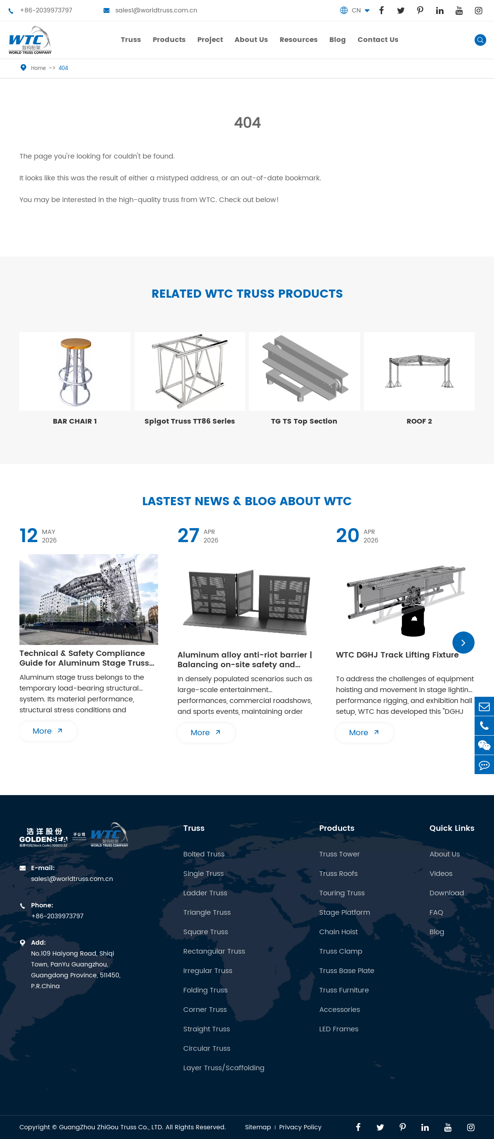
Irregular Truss (207, 971)
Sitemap (258, 1127)
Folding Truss (205, 990)
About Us (445, 854)
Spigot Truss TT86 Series (189, 421)
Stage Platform (344, 913)
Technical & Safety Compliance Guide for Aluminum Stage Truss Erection (84, 658)
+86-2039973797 (40, 10)
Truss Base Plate (346, 971)
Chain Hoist (338, 932)
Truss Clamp (340, 951)
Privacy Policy (300, 1127)
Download (447, 893)
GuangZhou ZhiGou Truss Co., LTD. (111, 1127)
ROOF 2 (419, 421)
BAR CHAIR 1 (75, 421)
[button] (463, 642)
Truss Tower (339, 854)
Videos (441, 874)
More (48, 731)
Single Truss (203, 874)
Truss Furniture (344, 990)
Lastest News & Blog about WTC (247, 502)
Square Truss (205, 932)
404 (63, 69)
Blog (437, 932)
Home (38, 69)
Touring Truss (342, 893)
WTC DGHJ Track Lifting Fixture (397, 656)
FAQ (436, 913)
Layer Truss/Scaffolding (223, 1068)
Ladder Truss (205, 893)
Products (337, 828)
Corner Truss (205, 1010)
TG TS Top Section (304, 421)
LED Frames (338, 1029)
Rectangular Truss (214, 951)
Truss (194, 828)
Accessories (339, 1010)
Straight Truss (206, 1029)
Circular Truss (206, 1049)
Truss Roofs (338, 874)
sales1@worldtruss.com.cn (150, 10)
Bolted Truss (203, 854)
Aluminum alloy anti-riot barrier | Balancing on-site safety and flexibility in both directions (244, 660)
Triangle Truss (207, 913)
